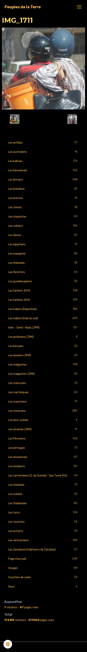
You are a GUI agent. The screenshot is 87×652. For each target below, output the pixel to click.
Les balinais (43, 161)
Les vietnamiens (43, 540)
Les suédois (43, 494)
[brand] (22, 7)
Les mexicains (43, 411)
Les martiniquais (43, 392)
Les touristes (43, 522)
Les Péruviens (43, 438)
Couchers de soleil (43, 577)
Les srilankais (43, 485)
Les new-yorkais (43, 420)
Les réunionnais (43, 457)
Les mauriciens (43, 401)
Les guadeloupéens (43, 281)
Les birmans (43, 179)
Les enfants (43, 531)
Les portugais (43, 448)
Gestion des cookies (43, 647)
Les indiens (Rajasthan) (43, 309)
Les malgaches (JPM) (43, 374)
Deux (43, 586)
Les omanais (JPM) (43, 429)
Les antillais (43, 142)
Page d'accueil (43, 559)
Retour (43, 119)
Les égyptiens (43, 244)
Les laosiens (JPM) (43, 355)
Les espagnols (43, 253)
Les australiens (43, 152)
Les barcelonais (43, 170)
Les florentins (43, 272)
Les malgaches (43, 364)
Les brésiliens (43, 189)
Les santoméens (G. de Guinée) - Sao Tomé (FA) (43, 475)
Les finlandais (43, 263)
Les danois (43, 235)
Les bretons (43, 198)
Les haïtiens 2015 (43, 300)
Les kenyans (43, 346)
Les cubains (43, 226)
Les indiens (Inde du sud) (43, 318)
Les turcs (43, 512)
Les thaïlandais (43, 503)
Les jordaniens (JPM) (43, 337)
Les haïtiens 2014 (43, 290)
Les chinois (43, 207)
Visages (43, 568)
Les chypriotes (43, 216)
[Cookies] (7, 644)
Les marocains (43, 383)
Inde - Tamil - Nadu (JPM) (43, 327)
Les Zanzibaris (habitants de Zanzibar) (43, 549)
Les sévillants (43, 466)
